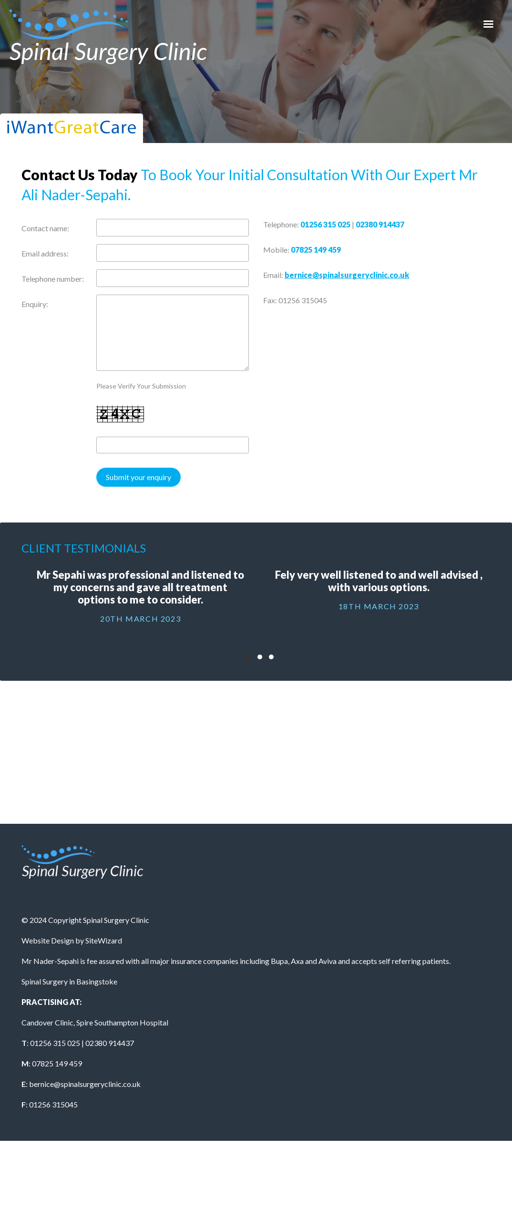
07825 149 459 (316, 249)
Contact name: (45, 228)
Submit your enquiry (138, 476)
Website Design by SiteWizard (71, 940)
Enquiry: (34, 303)
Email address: (45, 253)
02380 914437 (380, 224)
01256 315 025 (325, 224)
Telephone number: (52, 278)
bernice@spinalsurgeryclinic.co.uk (347, 274)
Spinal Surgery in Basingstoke (69, 981)
